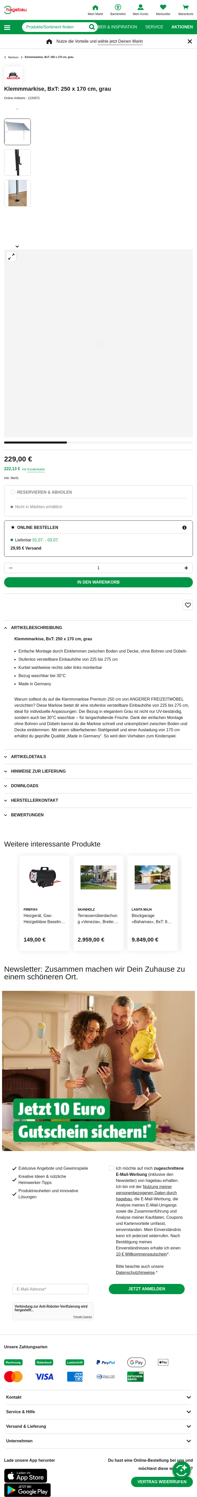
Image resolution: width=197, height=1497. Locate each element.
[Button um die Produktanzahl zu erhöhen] (188, 568)
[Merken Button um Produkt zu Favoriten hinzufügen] (188, 605)
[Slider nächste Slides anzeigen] (17, 244)
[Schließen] (190, 41)
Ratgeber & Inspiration (110, 27)
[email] (50, 1289)
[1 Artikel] (98, 568)
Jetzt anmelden (146, 1289)
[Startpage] (15, 10)
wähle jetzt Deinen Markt (120, 41)
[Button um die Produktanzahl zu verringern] (8, 568)
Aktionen (182, 27)
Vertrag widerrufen (161, 1482)
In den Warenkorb (98, 582)
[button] (7, 27)
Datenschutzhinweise (135, 1272)
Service (154, 27)
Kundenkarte (36, 469)
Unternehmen (19, 1441)
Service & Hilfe (20, 1412)
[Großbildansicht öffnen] (98, 343)
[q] (49, 27)
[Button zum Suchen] (88, 27)
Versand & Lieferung (26, 1426)
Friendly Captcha (82, 1317)
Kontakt (14, 1397)
